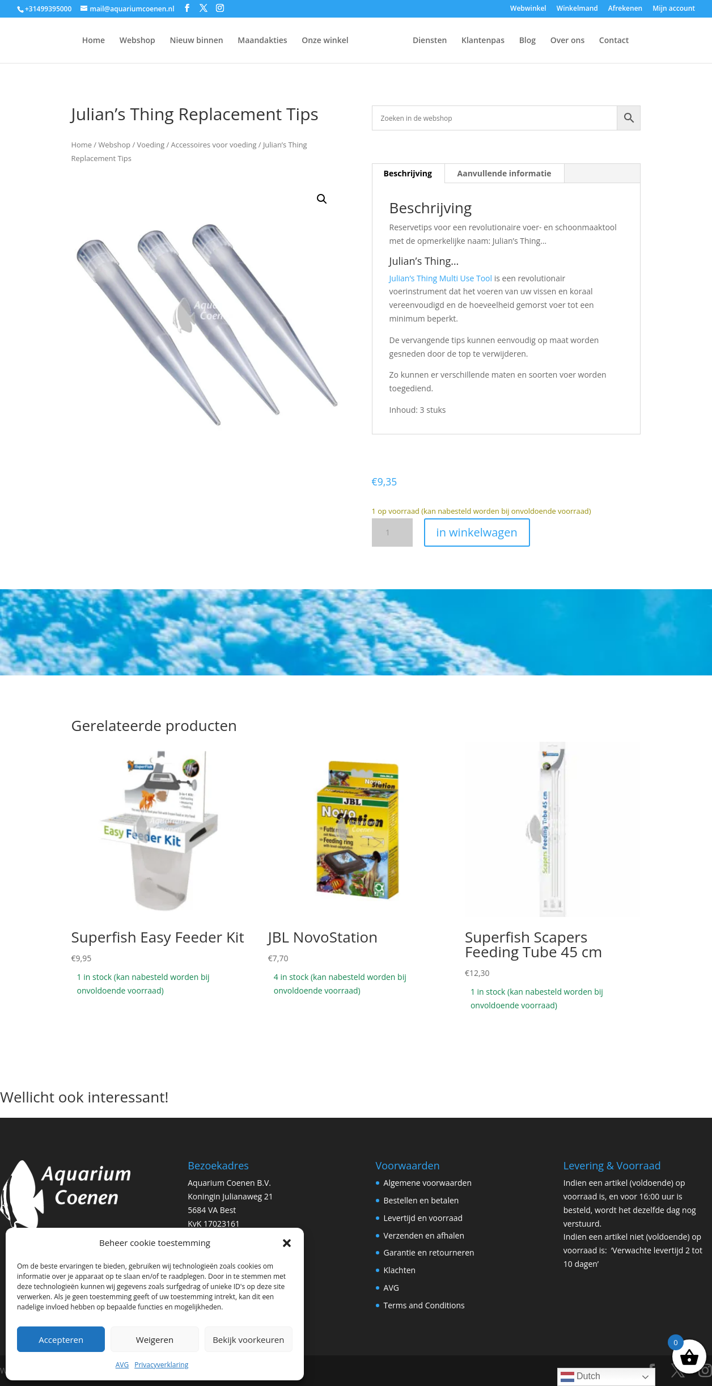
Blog (556, 40)
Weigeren (154, 1339)
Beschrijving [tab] (408, 173)
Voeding (150, 145)
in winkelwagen (477, 532)
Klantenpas (511, 40)
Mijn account (673, 9)
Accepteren (61, 1339)
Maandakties (233, 40)
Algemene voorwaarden (428, 1182)
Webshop (109, 40)
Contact (642, 40)
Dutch (580, 1377)
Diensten (458, 40)
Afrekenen (625, 9)
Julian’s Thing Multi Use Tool (440, 278)
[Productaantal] (392, 532)
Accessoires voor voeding (214, 145)
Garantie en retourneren (429, 1252)
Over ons (596, 40)
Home (65, 40)
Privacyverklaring (161, 1365)
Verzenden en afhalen (424, 1235)
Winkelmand (577, 9)
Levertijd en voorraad (423, 1217)
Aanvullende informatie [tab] (504, 173)
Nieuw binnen (167, 40)
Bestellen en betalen (421, 1200)
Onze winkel (296, 40)
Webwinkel (528, 9)
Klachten (400, 1270)
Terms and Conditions (424, 1305)
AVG (122, 1365)
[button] (287, 1243)
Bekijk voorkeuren (248, 1339)
